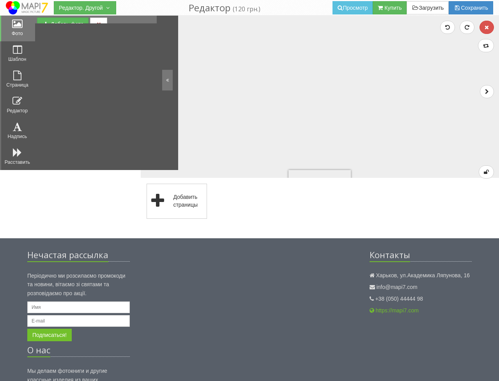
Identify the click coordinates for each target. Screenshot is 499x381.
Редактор (17, 110)
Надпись (17, 137)
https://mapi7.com (394, 251)
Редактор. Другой (85, 8)
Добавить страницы (184, 141)
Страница (17, 83)
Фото (17, 28)
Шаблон (17, 56)
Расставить (17, 164)
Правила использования (155, 367)
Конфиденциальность (98, 367)
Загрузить (428, 8)
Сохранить (471, 8)
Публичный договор (211, 367)
